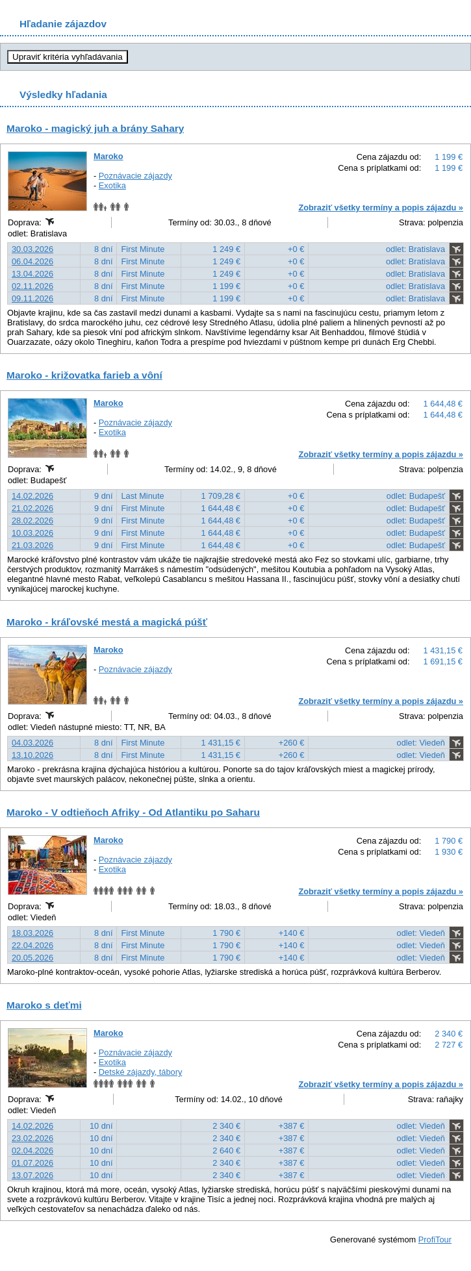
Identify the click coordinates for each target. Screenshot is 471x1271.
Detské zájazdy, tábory (141, 1072)
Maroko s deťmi (44, 1005)
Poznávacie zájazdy (135, 176)
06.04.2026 (32, 261)
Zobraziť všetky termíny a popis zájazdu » (380, 207)
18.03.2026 (32, 933)
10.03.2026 (32, 533)
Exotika (112, 185)
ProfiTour (435, 1239)
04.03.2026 (32, 743)
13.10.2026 (32, 755)
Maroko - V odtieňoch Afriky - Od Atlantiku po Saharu (133, 812)
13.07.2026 (32, 1175)
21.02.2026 (32, 508)
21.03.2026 (32, 545)
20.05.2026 (32, 958)
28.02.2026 (32, 520)
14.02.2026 (32, 496)
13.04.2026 (32, 274)
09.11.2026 (32, 298)
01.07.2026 (32, 1163)
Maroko (108, 156)
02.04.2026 (32, 1150)
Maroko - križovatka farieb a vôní (84, 375)
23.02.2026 (32, 1138)
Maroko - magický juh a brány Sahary (95, 128)
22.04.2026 (32, 945)
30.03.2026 (32, 249)
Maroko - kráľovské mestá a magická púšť (106, 621)
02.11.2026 (32, 286)
